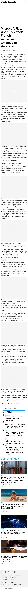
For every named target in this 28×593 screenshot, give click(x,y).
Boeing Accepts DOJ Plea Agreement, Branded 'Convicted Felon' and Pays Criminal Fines (14, 557)
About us (3, 582)
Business (2, 25)
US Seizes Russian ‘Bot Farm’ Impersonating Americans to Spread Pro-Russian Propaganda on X (13, 532)
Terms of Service (17, 584)
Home (2, 575)
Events (13, 579)
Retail (6, 422)
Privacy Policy (5, 584)
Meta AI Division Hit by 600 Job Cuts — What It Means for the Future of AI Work (14, 433)
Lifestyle (13, 577)
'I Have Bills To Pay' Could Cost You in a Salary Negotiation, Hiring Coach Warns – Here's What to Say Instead (14, 451)
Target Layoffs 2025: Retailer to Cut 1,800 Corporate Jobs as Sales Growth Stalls (15, 426)
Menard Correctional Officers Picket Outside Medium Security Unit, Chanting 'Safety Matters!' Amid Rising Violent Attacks (13, 479)
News (6, 445)
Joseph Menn (6, 48)
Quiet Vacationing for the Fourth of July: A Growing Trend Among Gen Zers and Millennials (13, 506)
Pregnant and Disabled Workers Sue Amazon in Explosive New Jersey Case (14, 441)
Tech (6, 430)
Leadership (7, 415)
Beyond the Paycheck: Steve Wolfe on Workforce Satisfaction (14, 418)
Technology (3, 528)
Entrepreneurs (19, 575)
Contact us (12, 582)
